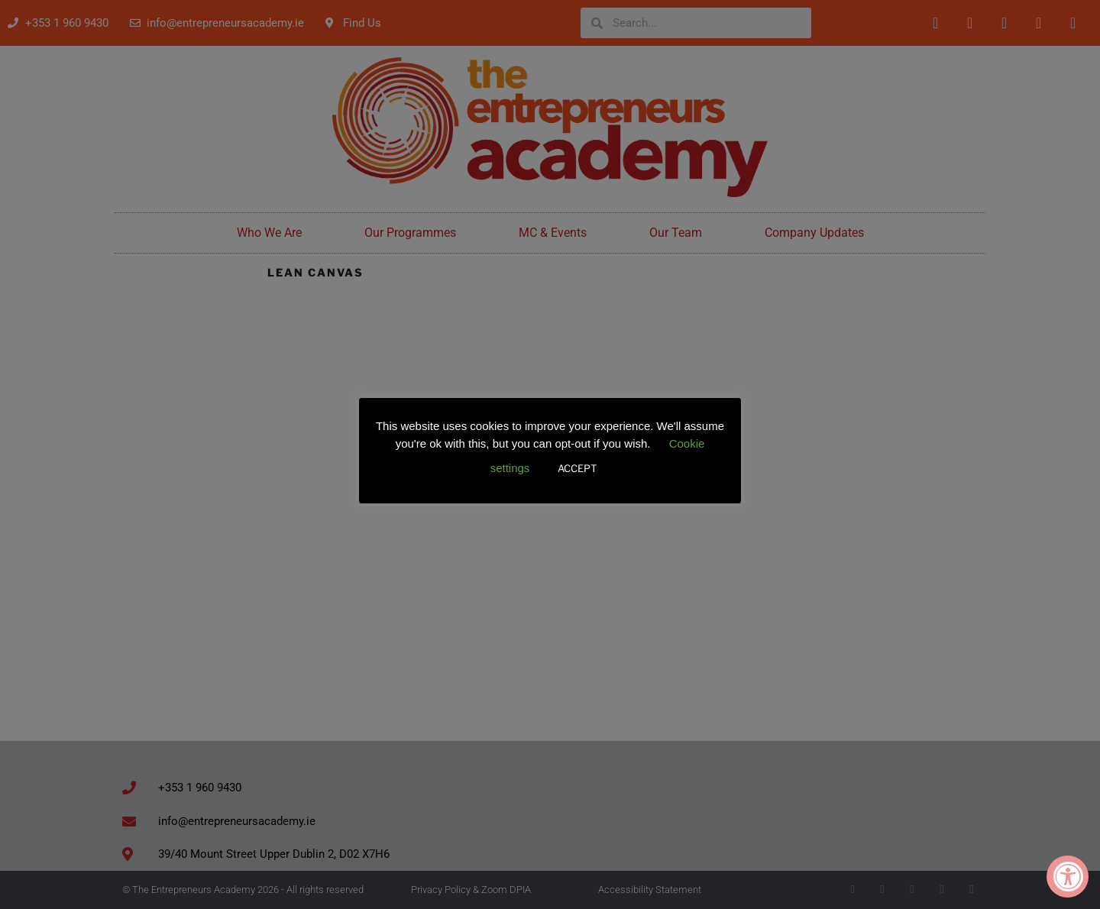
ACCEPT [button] (577, 468)
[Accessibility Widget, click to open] (1068, 877)
